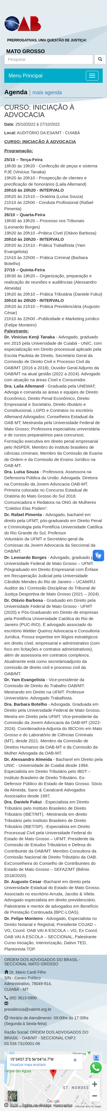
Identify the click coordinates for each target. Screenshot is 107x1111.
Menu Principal (26, 76)
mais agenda (47, 92)
